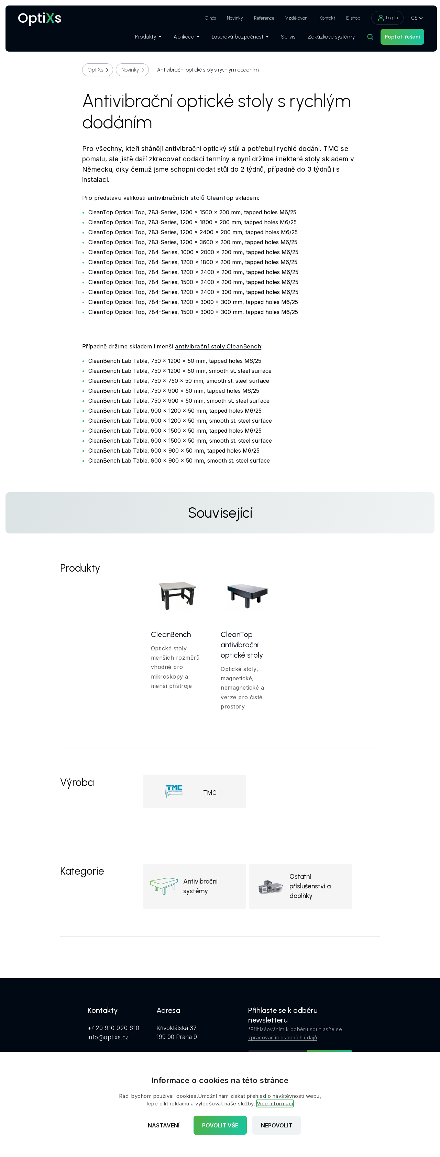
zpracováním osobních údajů (282, 1038)
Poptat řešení (399, 38)
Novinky (231, 18)
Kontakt (324, 18)
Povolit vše (220, 1125)
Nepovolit (276, 1125)
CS (411, 18)
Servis (284, 38)
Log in (384, 18)
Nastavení (163, 1125)
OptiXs (95, 70)
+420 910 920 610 (114, 1029)
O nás (206, 18)
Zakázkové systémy (328, 38)
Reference (261, 18)
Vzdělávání (293, 18)
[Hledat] (366, 38)
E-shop (350, 18)
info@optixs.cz (108, 1037)
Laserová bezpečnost (236, 38)
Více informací (275, 1103)
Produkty (145, 38)
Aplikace (183, 38)
